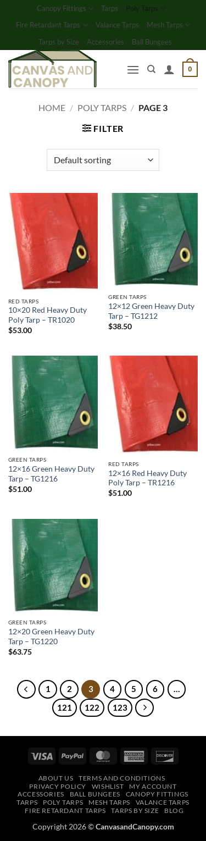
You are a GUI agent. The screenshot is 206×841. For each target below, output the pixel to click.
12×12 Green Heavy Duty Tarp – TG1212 (151, 311)
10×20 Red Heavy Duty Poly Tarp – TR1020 (47, 315)
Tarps (109, 8)
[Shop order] (103, 160)
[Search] (151, 69)
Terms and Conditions (122, 778)
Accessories (105, 41)
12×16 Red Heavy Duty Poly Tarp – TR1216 (147, 478)
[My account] (169, 69)
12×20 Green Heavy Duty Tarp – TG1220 (51, 636)
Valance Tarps (117, 24)
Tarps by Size (58, 41)
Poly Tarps (145, 8)
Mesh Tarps (168, 25)
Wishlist (108, 786)
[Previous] (26, 689)
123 (120, 707)
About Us (56, 778)
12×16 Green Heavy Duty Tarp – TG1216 (51, 473)
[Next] (144, 708)
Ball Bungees (152, 41)
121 (64, 707)
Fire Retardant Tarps (51, 25)
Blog (173, 810)
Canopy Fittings (65, 8)
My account (152, 786)
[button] (133, 69)
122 (92, 707)
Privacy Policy (57, 786)
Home (51, 107)
